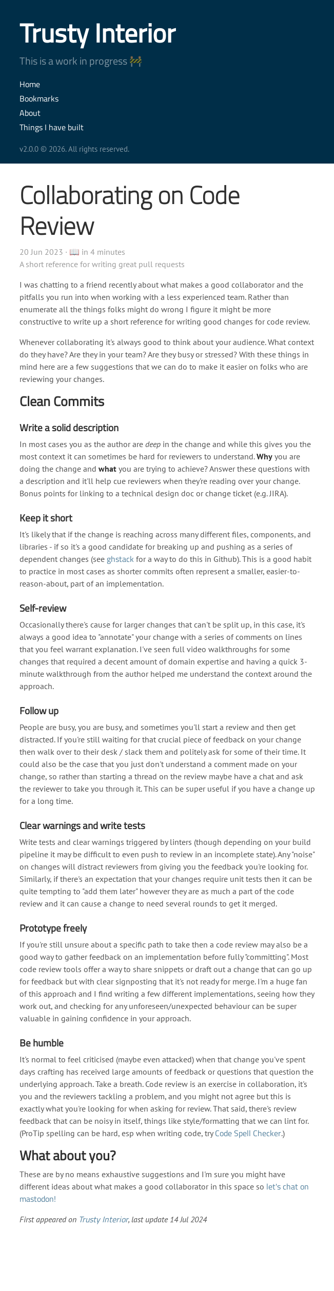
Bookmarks (38, 98)
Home (29, 84)
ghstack (120, 559)
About (30, 113)
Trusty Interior (97, 33)
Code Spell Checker (248, 1133)
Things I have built (51, 127)
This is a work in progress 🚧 (80, 61)
